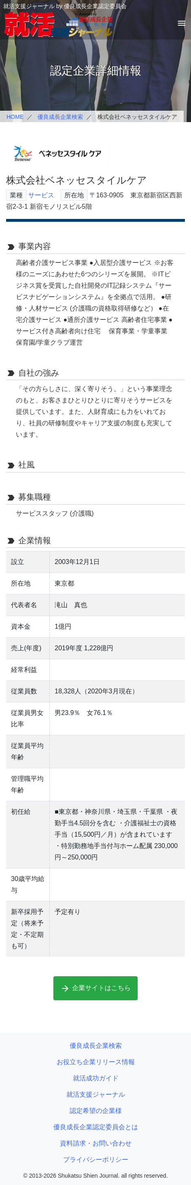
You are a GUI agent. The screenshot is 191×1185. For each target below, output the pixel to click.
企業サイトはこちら (95, 988)
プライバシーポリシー (95, 1159)
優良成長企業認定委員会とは (95, 1127)
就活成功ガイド (96, 1078)
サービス (41, 195)
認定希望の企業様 (96, 1110)
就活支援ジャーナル (95, 1094)
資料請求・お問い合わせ (96, 1143)
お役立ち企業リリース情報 (96, 1061)
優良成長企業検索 (60, 117)
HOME (15, 117)
